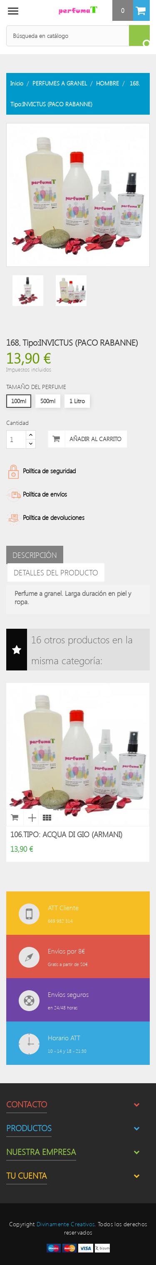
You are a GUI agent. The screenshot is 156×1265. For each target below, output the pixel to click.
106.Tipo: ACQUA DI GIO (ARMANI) (66, 834)
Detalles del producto (56, 572)
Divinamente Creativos (65, 1224)
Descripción (34, 555)
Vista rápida (30, 817)
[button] (131, 10)
